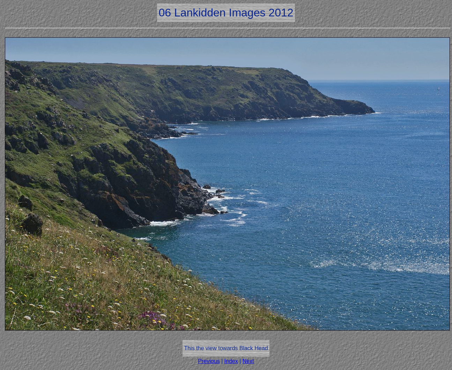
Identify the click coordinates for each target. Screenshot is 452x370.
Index (231, 361)
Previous (209, 361)
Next (248, 361)
